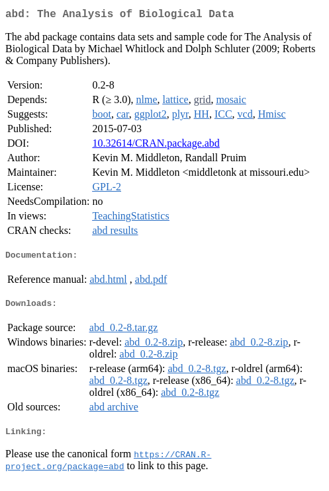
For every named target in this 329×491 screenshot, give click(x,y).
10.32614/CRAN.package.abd (155, 145)
